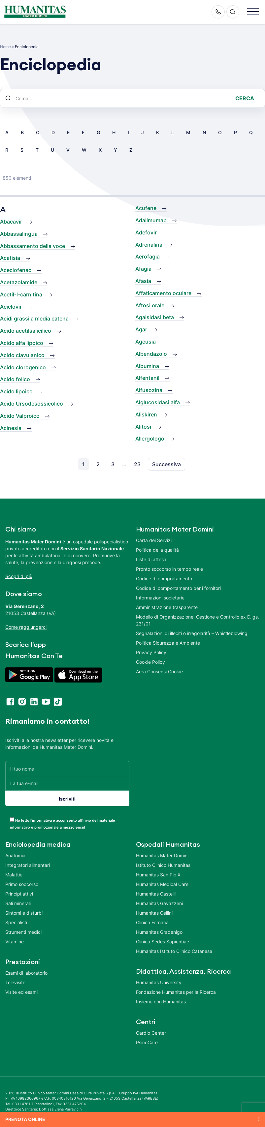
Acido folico (15, 379)
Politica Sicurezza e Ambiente (168, 643)
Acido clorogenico (23, 367)
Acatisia (10, 258)
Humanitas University (159, 981)
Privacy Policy (151, 652)
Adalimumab (151, 220)
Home (5, 46)
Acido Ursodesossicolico (31, 403)
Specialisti (16, 921)
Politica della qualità (157, 550)
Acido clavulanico (22, 355)
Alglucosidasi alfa (157, 402)
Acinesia (10, 428)
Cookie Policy (150, 662)
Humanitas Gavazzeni (159, 902)
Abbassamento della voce (32, 246)
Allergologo (149, 438)
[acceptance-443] (12, 818)
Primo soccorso (21, 883)
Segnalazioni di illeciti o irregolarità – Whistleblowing (192, 633)
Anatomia (15, 854)
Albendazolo (151, 353)
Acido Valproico (20, 415)
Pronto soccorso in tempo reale (169, 569)
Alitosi (143, 426)
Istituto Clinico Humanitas (163, 864)
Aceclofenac (15, 270)
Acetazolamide (18, 282)
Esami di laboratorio (26, 971)
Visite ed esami (21, 990)
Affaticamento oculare (163, 293)
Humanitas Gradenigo (159, 930)
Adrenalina (148, 244)
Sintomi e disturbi (24, 911)
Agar (141, 329)
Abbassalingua (19, 233)
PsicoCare (147, 1041)
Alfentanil (147, 378)
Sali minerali (18, 902)
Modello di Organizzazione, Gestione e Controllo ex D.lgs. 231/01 (197, 620)
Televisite (15, 981)
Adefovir (146, 232)
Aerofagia (147, 256)
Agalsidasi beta (154, 317)
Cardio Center (151, 1031)
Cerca (244, 98)
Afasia (143, 281)
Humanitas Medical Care (162, 883)
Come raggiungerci (26, 627)
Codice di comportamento (164, 578)
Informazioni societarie (160, 597)
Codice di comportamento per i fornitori (178, 588)
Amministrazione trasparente (167, 607)
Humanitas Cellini (154, 911)
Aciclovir (11, 306)
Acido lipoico (16, 391)
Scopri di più (18, 576)
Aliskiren (146, 414)
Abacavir (11, 221)
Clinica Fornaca (152, 921)
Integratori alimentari (27, 864)
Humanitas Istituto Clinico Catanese (174, 950)
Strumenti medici (23, 930)
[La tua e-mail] (67, 783)
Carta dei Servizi (154, 540)
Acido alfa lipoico (21, 343)
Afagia (143, 268)
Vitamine (14, 940)
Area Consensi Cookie (159, 671)
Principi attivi (19, 892)
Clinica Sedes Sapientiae (162, 940)
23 (137, 464)
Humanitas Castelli (156, 892)
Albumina (147, 366)
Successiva (166, 464)
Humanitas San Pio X (158, 873)
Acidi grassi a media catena (34, 318)
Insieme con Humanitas (161, 1000)
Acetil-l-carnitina (21, 294)
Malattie (13, 873)
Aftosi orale (149, 305)
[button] (253, 12)
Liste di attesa (151, 559)
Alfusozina (148, 390)
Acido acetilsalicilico (25, 330)
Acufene (145, 208)
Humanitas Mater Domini (162, 854)
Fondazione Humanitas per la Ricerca (176, 990)
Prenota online (25, 1119)
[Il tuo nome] (67, 768)
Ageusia (145, 341)
